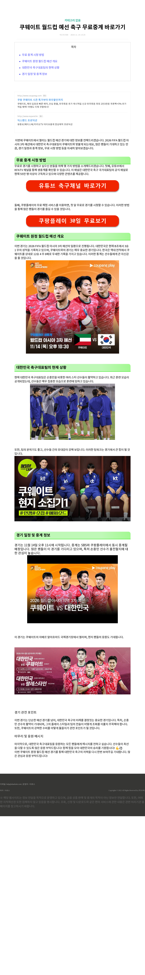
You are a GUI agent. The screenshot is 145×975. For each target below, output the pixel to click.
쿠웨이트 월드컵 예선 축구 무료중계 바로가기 (72, 27)
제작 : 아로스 (5, 790)
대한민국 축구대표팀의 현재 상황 (40, 67)
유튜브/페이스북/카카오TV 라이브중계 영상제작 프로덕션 (44, 124)
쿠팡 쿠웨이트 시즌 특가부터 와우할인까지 (40, 100)
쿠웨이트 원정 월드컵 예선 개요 (39, 61)
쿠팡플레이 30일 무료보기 (72, 221)
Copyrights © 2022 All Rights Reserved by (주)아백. (127, 790)
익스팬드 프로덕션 (27, 120)
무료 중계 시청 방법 (33, 55)
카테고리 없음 (73, 20)
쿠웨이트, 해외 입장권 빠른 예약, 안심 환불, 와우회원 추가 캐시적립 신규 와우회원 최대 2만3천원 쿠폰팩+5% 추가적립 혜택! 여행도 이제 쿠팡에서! (71, 105)
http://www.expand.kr (27, 116)
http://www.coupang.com (29, 96)
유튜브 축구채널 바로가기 (72, 186)
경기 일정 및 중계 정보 (34, 74)
